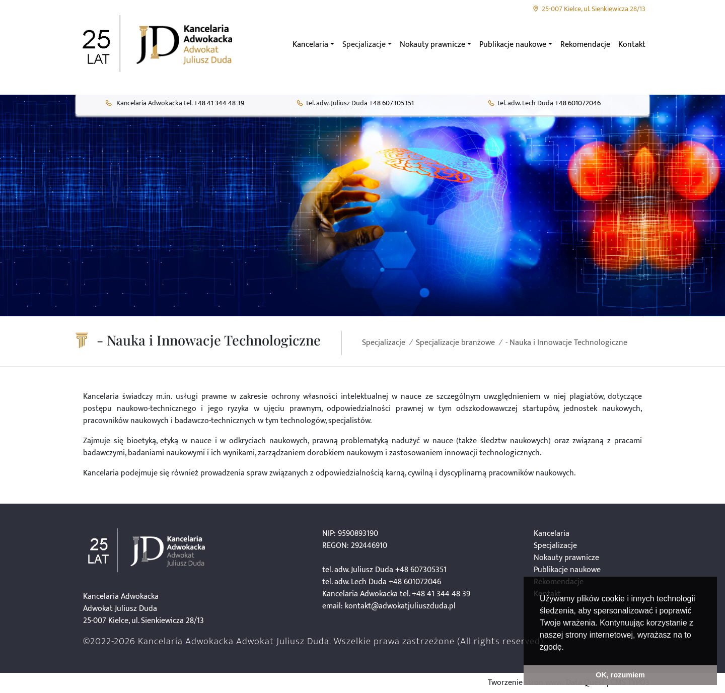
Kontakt (631, 44)
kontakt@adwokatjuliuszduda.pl (400, 606)
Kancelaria (551, 533)
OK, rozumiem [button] (620, 675)
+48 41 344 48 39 (219, 103)
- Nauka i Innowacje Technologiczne (566, 343)
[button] (567, 647)
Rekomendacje (585, 44)
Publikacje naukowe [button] (512, 44)
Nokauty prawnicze (566, 558)
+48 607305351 (391, 103)
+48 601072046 (578, 103)
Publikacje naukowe (567, 570)
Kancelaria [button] (310, 44)
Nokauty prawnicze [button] (432, 44)
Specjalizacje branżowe (455, 343)
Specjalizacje (383, 343)
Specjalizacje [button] (364, 44)
